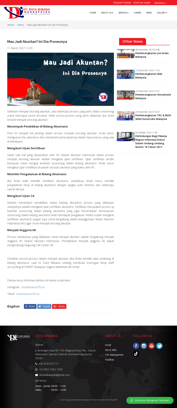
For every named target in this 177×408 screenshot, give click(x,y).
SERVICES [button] (123, 12)
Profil (108, 345)
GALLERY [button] (162, 12)
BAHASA (160, 2)
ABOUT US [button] (107, 12)
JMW (115, 400)
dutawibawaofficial (33, 287)
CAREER (137, 12)
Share (30, 306)
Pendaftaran (122, 2)
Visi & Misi (111, 350)
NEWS (149, 12)
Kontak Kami (141, 2)
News (20, 24)
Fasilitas (109, 359)
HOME (93, 12)
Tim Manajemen (114, 354)
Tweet (44, 306)
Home (10, 24)
